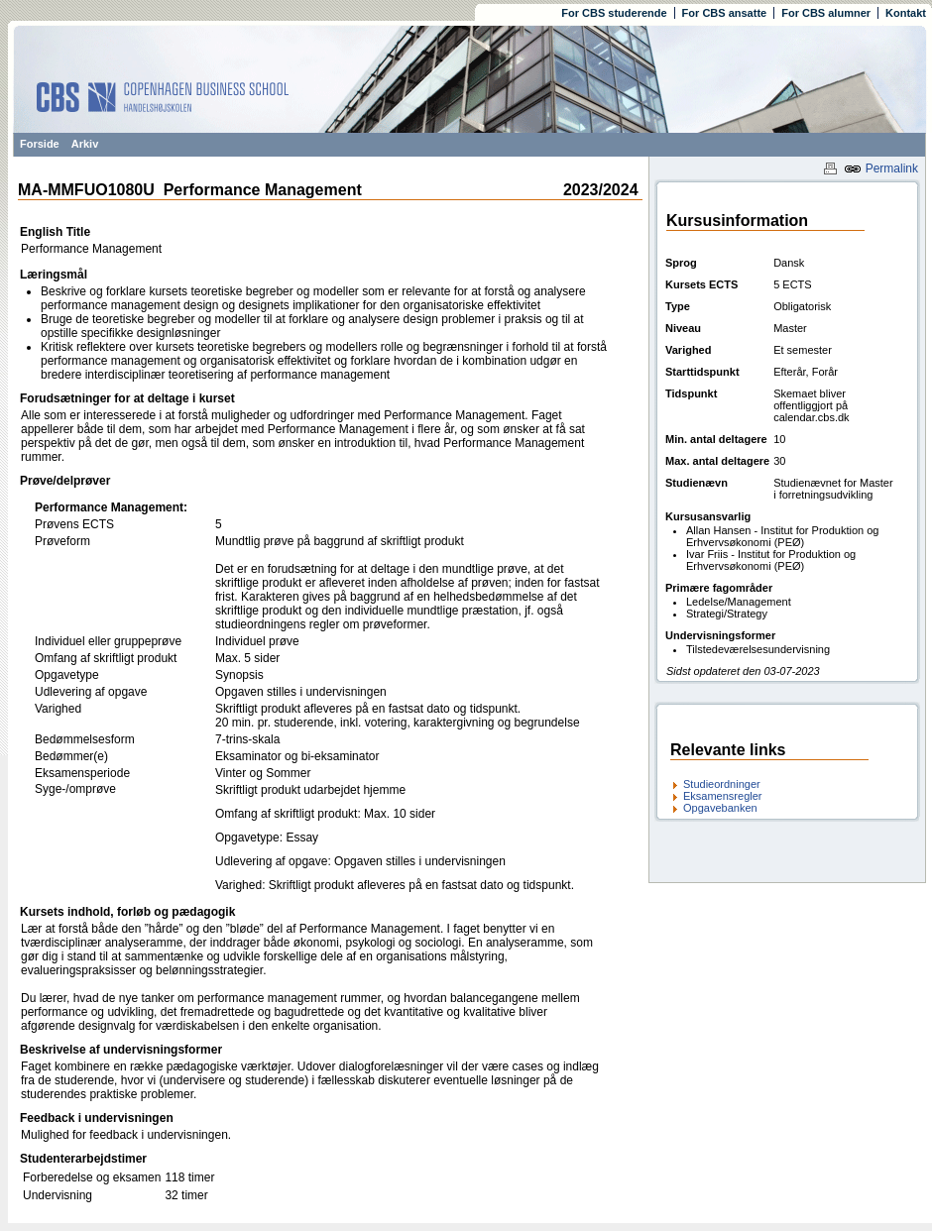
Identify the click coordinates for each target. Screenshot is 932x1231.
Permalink (881, 168)
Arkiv (85, 144)
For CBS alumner (826, 13)
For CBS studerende (613, 13)
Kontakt (905, 13)
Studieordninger (721, 784)
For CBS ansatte (724, 13)
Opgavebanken (720, 808)
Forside (39, 144)
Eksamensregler (722, 796)
